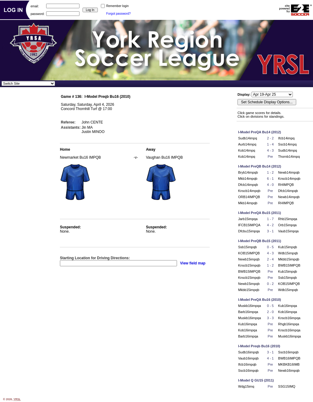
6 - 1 (270, 178)
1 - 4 (270, 144)
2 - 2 (270, 138)
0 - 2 (270, 284)
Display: (245, 94)
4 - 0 (270, 184)
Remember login (117, 6)
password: (38, 13)
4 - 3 (270, 150)
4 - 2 (270, 225)
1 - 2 (270, 172)
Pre (270, 156)
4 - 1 (270, 358)
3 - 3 (270, 318)
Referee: (68, 122)
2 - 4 (270, 259)
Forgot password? (118, 13)
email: (35, 6)
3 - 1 (270, 231)
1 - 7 (270, 219)
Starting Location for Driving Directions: (95, 258)
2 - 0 (270, 312)
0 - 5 (270, 247)
